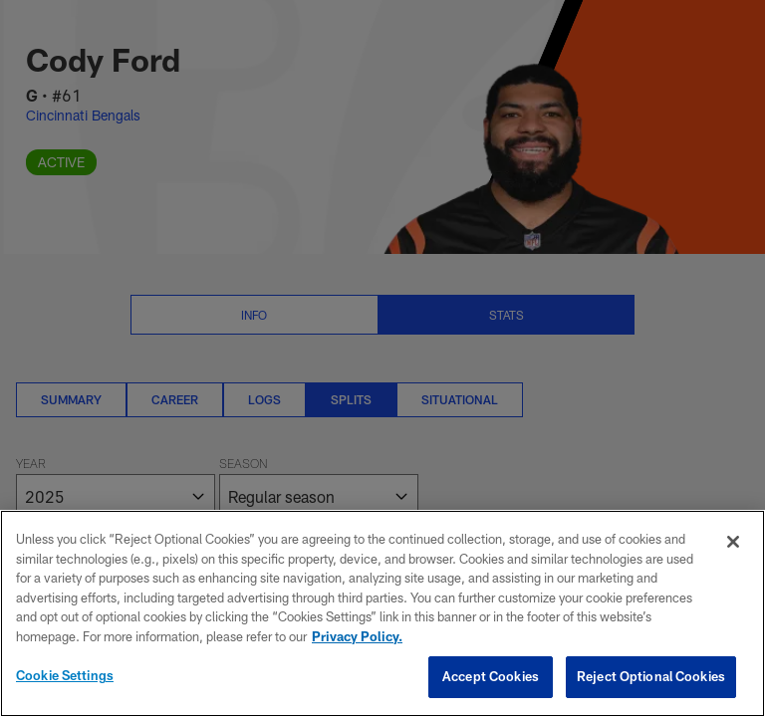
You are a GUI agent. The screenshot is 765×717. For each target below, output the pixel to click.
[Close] (733, 542)
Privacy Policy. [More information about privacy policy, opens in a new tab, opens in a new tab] (357, 636)
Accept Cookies (490, 676)
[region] (382, 613)
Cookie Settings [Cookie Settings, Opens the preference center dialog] (65, 675)
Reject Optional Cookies (651, 676)
